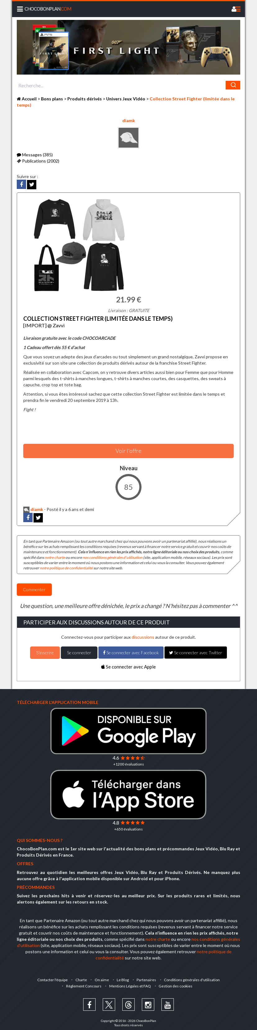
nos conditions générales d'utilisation (112, 555)
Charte (80, 977)
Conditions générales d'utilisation (194, 977)
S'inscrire (45, 650)
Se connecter (79, 650)
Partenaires (148, 977)
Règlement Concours (83, 984)
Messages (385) (35, 154)
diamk (128, 120)
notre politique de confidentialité (66, 565)
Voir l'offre (128, 448)
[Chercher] (233, 85)
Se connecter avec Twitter (195, 650)
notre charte (55, 555)
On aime (101, 977)
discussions (143, 634)
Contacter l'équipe (50, 977)
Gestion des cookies (176, 984)
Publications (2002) (38, 160)
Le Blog (123, 977)
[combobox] (128, 85)
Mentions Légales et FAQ (130, 984)
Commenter (34, 587)
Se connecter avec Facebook (131, 650)
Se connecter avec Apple (128, 664)
